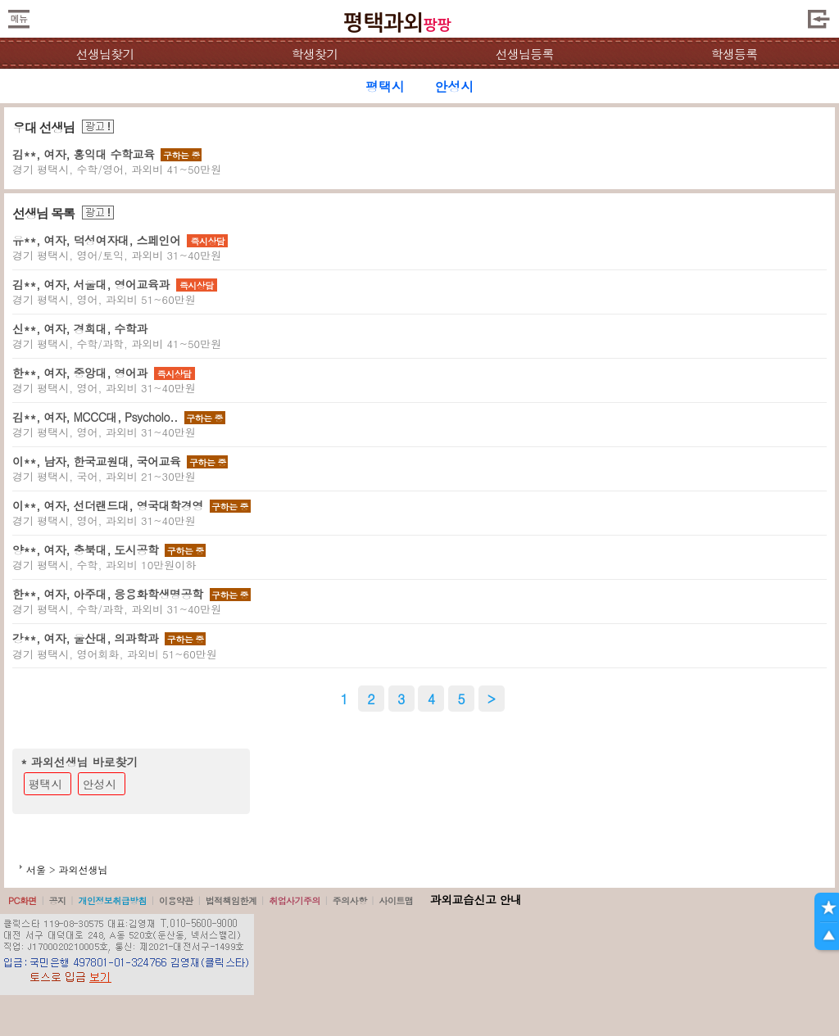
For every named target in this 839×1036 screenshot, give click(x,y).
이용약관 (176, 900)
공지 (57, 900)
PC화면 (22, 900)
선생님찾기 (104, 53)
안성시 (100, 784)
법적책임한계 (231, 900)
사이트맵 (396, 900)
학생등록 (734, 53)
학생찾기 (315, 53)
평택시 (46, 784)
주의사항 (350, 900)
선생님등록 (524, 53)
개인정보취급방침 (112, 900)
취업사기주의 (294, 900)
